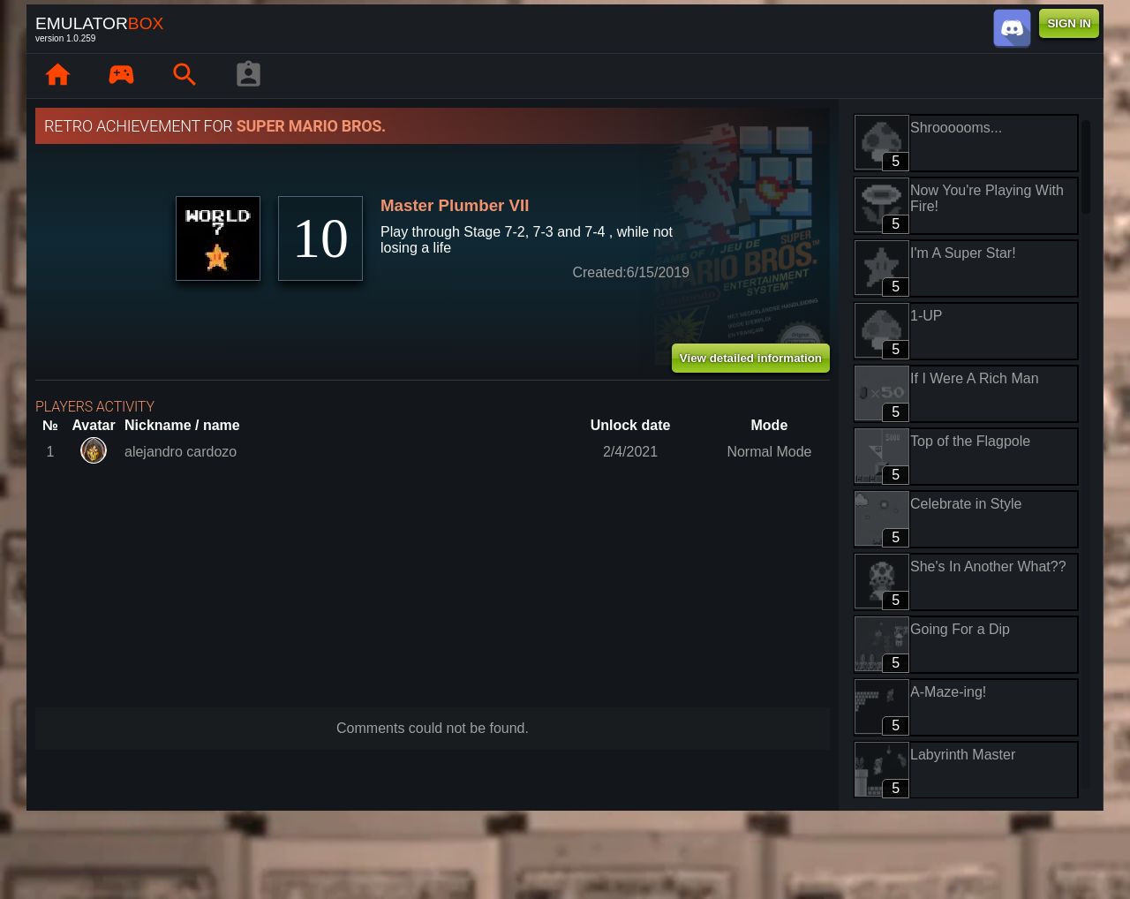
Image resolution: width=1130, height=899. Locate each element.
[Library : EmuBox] (121, 76)
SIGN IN (1069, 23)
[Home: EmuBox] (57, 76)
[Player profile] (248, 76)
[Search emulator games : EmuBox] (184, 76)
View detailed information (751, 358)
